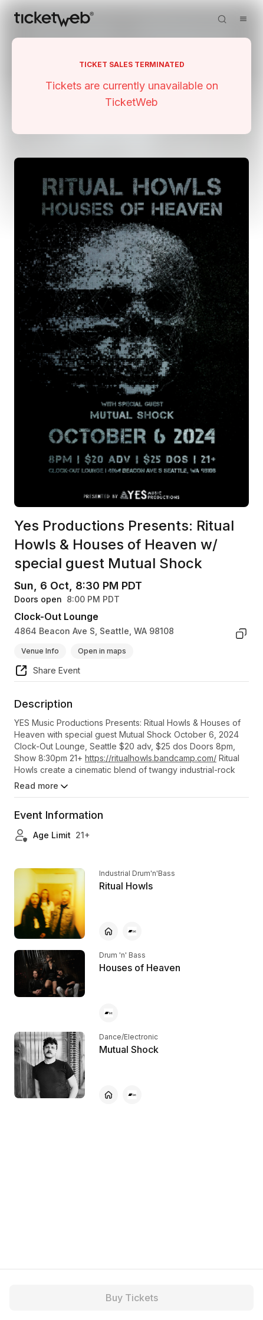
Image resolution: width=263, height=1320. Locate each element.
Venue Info (40, 650)
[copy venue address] (241, 633)
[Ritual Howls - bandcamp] (132, 931)
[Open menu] (243, 19)
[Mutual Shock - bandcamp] (132, 1094)
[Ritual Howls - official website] (108, 931)
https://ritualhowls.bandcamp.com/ (150, 758)
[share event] (47, 672)
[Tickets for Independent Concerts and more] (54, 18)
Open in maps (102, 650)
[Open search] (222, 19)
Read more (42, 786)
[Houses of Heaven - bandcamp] (108, 1013)
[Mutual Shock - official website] (108, 1094)
